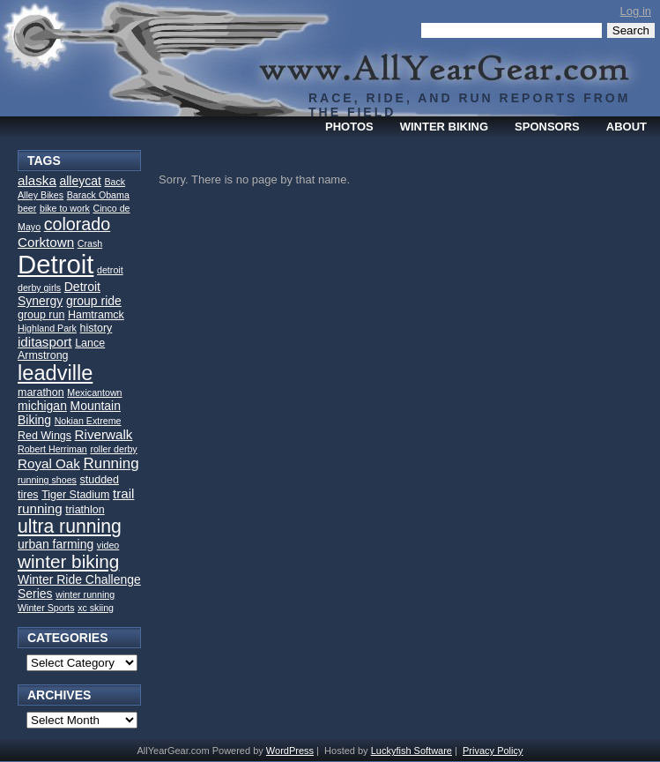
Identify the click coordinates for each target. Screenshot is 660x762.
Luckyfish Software (411, 750)
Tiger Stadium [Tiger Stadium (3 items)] (75, 495)
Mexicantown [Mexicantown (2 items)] (94, 392)
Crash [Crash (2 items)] (90, 243)
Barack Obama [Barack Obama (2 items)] (98, 195)
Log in (635, 11)
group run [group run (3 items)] (41, 315)
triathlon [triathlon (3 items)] (84, 510)
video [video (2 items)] (108, 545)
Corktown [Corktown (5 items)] (46, 242)
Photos (349, 126)
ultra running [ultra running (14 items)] (70, 526)
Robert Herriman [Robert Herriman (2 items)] (52, 449)
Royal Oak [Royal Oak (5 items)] (49, 463)
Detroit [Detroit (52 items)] (55, 264)
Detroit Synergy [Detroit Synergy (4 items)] (59, 294)
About (626, 126)
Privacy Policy (493, 750)
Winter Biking (444, 126)
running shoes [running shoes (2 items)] (47, 479)
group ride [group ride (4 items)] (94, 301)
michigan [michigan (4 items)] (42, 406)
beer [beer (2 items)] (27, 208)
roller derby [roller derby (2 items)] (113, 449)
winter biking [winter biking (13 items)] (68, 561)
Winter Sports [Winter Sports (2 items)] (46, 607)
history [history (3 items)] (96, 328)
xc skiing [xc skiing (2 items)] (96, 607)
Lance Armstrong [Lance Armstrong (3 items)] (61, 349)
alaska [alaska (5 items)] (37, 180)
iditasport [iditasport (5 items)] (45, 341)
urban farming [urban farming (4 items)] (55, 544)
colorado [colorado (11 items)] (77, 224)
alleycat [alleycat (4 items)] (79, 181)
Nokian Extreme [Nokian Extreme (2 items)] (88, 420)
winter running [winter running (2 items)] (85, 594)
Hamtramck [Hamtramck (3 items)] (96, 315)
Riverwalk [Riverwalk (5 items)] (104, 434)
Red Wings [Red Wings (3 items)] (44, 436)
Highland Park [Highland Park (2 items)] (47, 328)
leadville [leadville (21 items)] (55, 373)
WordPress (290, 750)
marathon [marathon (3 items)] (41, 392)
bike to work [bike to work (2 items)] (65, 208)
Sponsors (547, 126)
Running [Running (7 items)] (110, 463)
